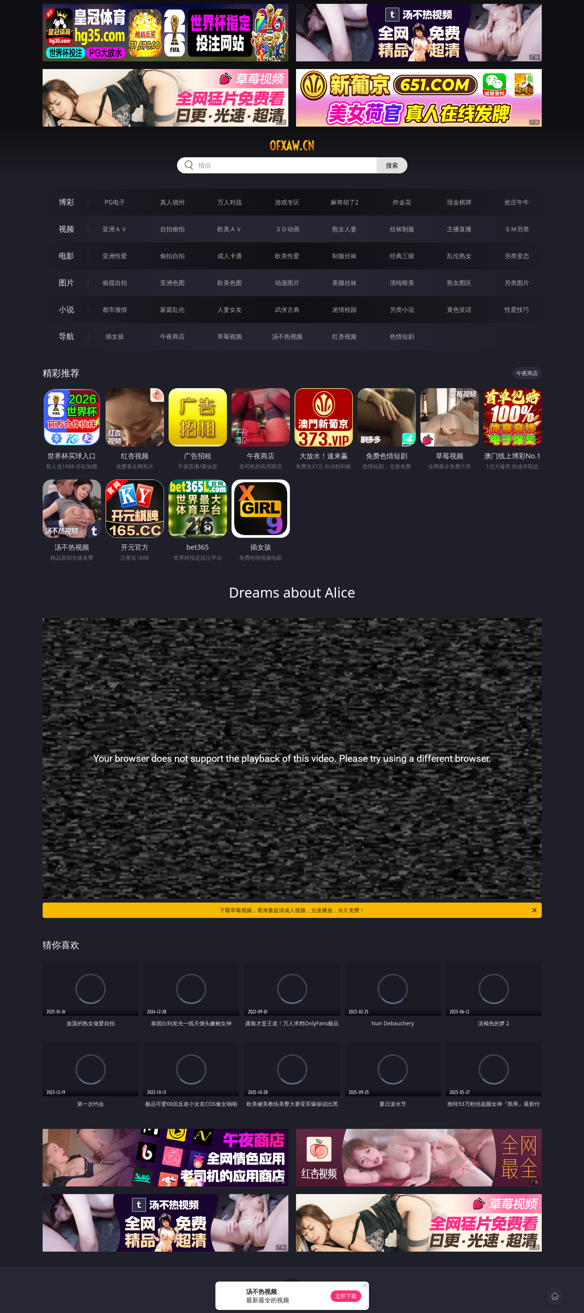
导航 (66, 336)
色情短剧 (402, 336)
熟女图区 (459, 282)
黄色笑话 (459, 309)
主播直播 (459, 229)
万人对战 (229, 202)
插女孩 (115, 336)
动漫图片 (287, 282)
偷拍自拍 (172, 256)
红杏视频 (344, 336)
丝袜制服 (402, 229)
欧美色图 (229, 282)
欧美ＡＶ (229, 229)
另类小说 (402, 309)
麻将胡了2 (345, 202)
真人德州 (172, 202)
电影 (66, 255)
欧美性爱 (287, 256)
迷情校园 (344, 309)
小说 (66, 309)
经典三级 (402, 256)
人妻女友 (229, 309)
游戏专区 (287, 202)
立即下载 (346, 1296)
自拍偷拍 (172, 229)
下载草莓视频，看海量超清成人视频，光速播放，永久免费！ (379, 910)
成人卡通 (229, 256)
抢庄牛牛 (517, 202)
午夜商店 (172, 336)
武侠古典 (287, 309)
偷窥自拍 (115, 282)
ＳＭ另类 (517, 229)
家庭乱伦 (172, 309)
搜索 (392, 165)
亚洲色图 (172, 282)
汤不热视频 (287, 336)
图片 (66, 282)
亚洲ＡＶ (115, 229)
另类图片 (517, 282)
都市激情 (115, 309)
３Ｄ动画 (287, 229)
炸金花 (402, 202)
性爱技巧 (517, 309)
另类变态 (517, 256)
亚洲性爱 (115, 256)
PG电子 (115, 202)
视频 (66, 229)
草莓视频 (229, 336)
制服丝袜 (344, 256)
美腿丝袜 (344, 282)
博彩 (66, 202)
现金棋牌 (459, 202)
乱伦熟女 (459, 256)
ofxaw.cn (292, 145)
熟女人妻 (344, 229)
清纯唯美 (402, 282)
